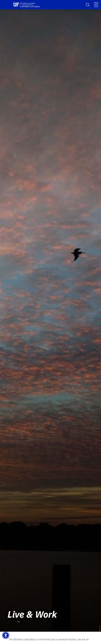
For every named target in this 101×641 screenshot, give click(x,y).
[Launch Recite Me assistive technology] (5, 635)
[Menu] (96, 4)
